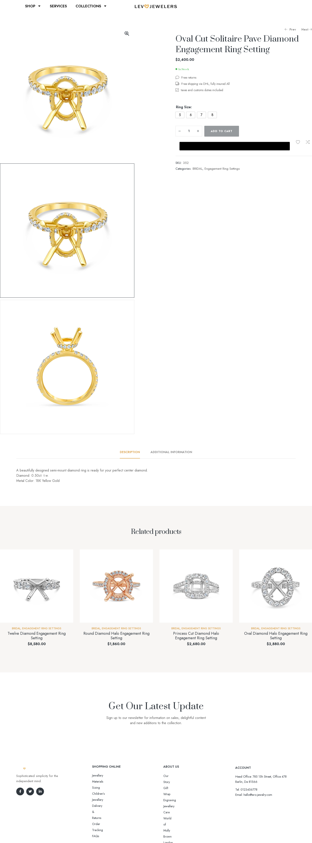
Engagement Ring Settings (222, 168)
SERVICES (58, 6)
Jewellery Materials (103, 775)
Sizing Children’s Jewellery (108, 781)
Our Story (169, 776)
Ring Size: (184, 107)
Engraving (169, 788)
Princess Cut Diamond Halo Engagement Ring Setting (196, 636)
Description (130, 452)
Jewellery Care (172, 794)
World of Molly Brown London (182, 800)
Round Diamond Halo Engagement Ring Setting (116, 636)
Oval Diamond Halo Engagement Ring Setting (275, 636)
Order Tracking (102, 793)
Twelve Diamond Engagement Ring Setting (37, 636)
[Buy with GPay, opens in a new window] (234, 146)
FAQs (95, 800)
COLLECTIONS (91, 6)
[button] (127, 33)
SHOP (33, 6)
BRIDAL (197, 168)
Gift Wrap (169, 782)
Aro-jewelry (154, 831)
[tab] (132, 452)
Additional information (171, 452)
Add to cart (221, 131)
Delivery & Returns (103, 787)
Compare (307, 142)
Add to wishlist (298, 142)
